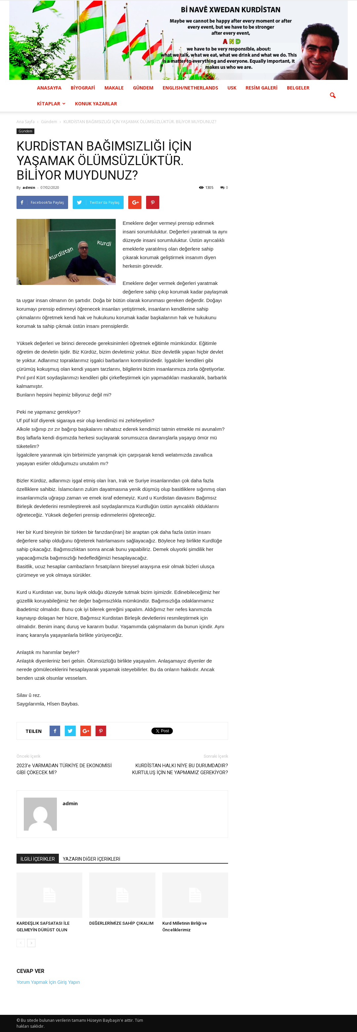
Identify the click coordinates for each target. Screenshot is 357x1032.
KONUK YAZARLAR (96, 103)
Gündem (25, 131)
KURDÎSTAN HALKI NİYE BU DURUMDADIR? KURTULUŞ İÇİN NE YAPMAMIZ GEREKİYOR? (180, 769)
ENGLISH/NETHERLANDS (190, 88)
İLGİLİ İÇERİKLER (37, 859)
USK (231, 88)
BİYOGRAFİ (83, 88)
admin (28, 187)
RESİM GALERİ (262, 88)
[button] (332, 96)
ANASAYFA (49, 88)
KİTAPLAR (51, 103)
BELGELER (298, 88)
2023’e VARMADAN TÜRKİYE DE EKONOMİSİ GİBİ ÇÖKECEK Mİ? (64, 769)
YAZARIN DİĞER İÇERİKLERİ (91, 859)
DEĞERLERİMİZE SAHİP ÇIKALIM (121, 923)
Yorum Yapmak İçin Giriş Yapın (48, 982)
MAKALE (114, 88)
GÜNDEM (143, 88)
